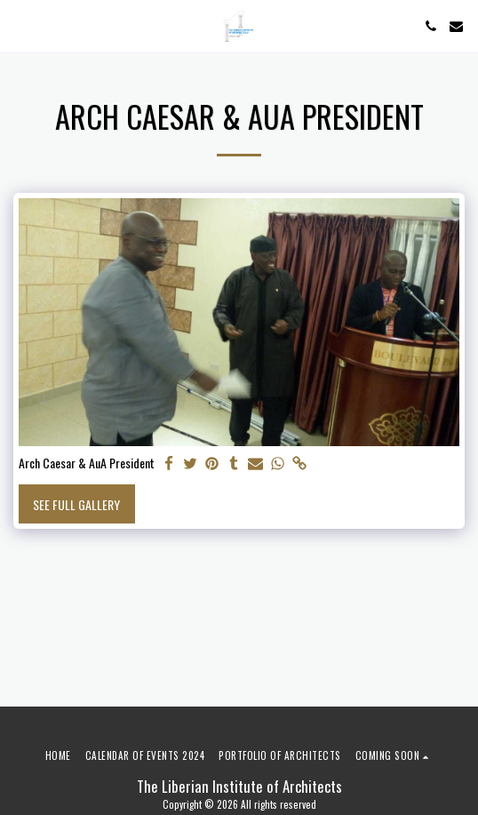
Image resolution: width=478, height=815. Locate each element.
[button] (19, 25)
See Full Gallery (76, 504)
